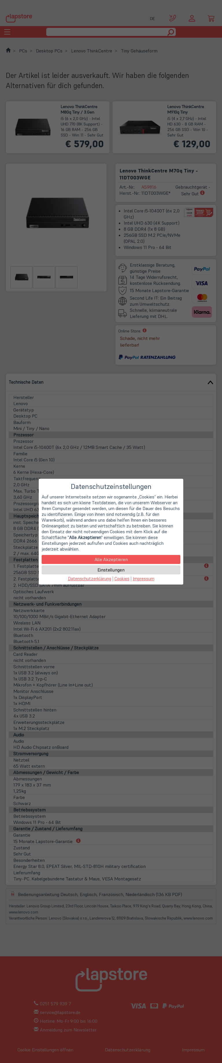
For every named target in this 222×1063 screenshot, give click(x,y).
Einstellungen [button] (111, 570)
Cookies (122, 578)
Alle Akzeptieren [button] (111, 559)
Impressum (143, 578)
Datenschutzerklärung (89, 578)
